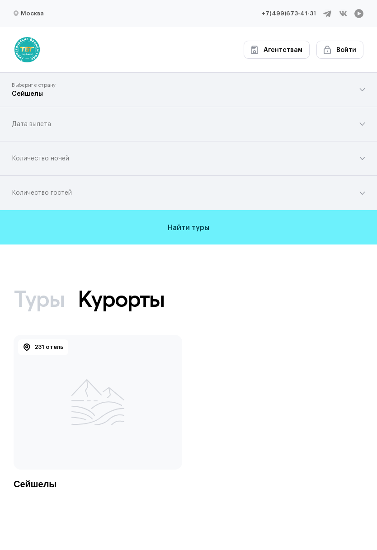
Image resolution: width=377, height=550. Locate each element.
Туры (39, 298)
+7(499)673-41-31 (289, 13)
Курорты (121, 298)
